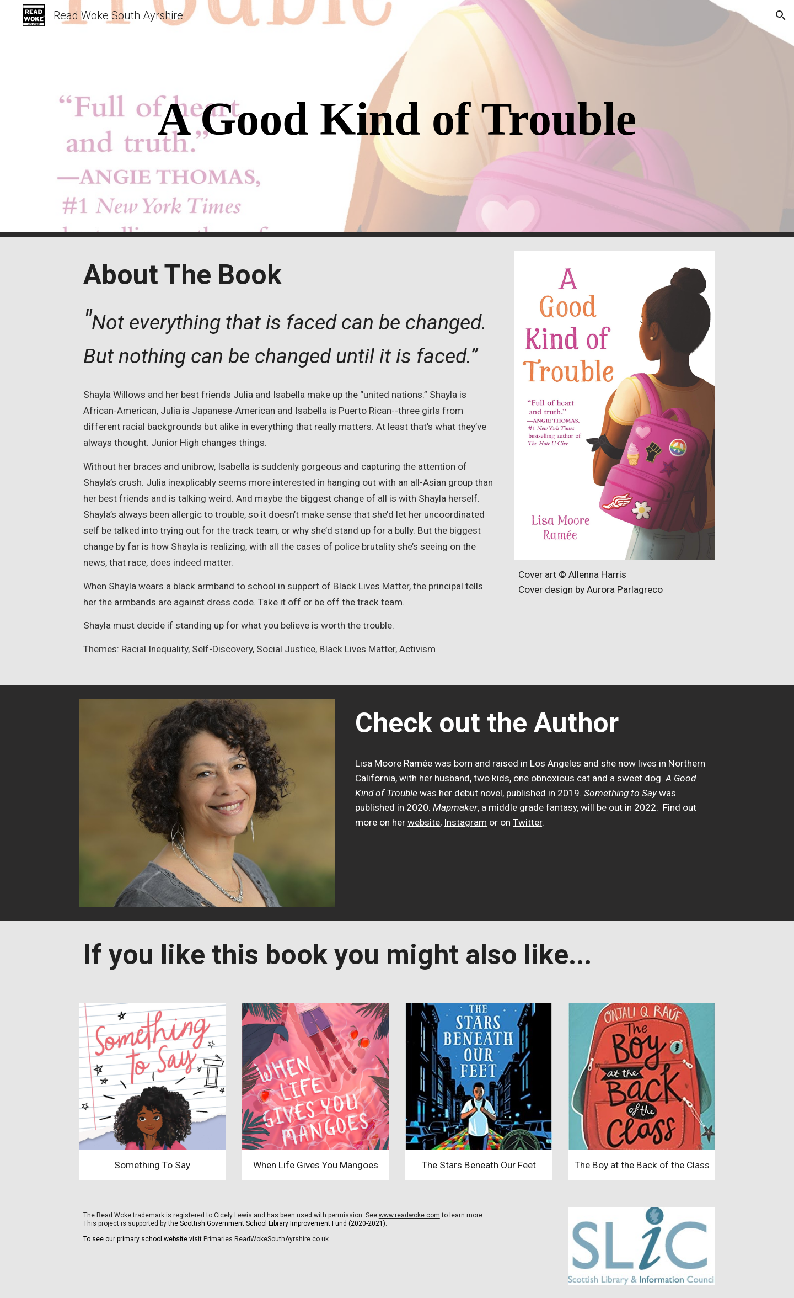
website (423, 822)
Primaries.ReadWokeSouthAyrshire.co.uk (266, 1239)
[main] (397, 119)
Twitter (527, 822)
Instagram (465, 822)
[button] (781, 15)
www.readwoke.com (409, 1215)
